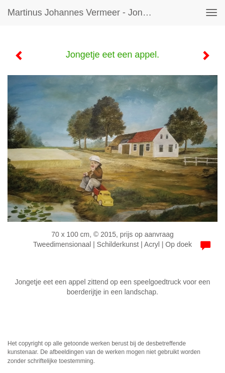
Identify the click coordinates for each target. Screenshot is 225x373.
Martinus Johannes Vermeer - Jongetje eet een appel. (85, 13)
